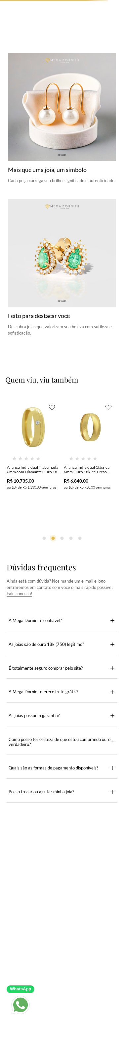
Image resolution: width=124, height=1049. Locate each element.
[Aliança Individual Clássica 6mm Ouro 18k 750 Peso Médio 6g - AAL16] (90, 457)
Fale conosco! (19, 593)
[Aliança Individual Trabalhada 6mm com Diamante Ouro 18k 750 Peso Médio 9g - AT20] (34, 457)
